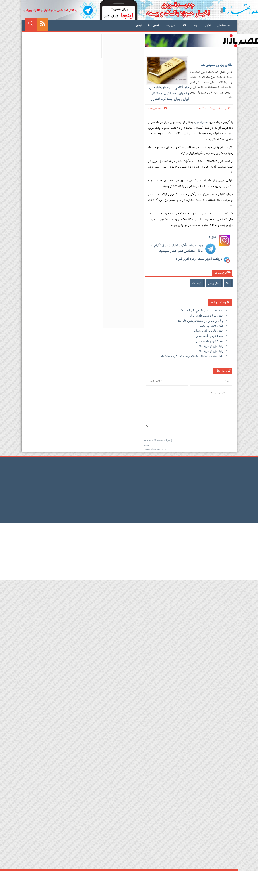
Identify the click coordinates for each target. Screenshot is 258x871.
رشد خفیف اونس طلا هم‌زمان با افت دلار (201, 310)
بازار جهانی (213, 283)
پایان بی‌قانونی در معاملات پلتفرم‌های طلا (200, 320)
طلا (227, 283)
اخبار (208, 25)
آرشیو (139, 25)
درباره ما (170, 25)
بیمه (196, 25)
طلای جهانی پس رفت (211, 325)
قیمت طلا (196, 283)
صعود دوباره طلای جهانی (209, 335)
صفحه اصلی (223, 25)
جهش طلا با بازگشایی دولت (208, 330)
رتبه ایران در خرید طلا (211, 346)
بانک (184, 25)
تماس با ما (153, 25)
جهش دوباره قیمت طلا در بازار (206, 315)
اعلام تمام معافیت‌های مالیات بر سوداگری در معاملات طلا (191, 356)
